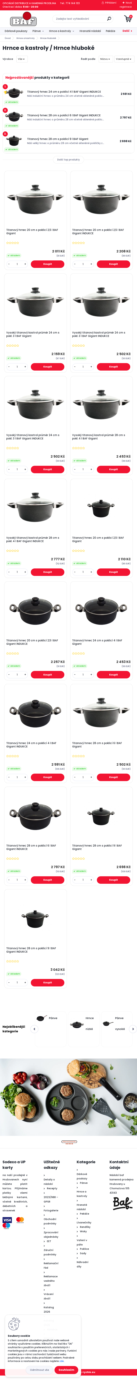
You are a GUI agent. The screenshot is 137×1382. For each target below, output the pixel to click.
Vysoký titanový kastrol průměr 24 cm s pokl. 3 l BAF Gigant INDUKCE (99, 335)
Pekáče (110, 31)
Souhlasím (66, 1370)
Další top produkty (68, 159)
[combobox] (106, 59)
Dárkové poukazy (16, 31)
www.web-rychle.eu (82, 1378)
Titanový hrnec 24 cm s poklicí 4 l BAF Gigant (97, 646)
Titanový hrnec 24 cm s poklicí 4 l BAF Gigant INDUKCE (32, 749)
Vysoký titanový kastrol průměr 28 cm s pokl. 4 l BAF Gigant (98, 439)
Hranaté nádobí (90, 31)
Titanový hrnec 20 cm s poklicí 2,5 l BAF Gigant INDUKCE (98, 232)
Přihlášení (110, 2)
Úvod (7, 38)
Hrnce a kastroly (60, 31)
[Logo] (23, 18)
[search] (109, 20)
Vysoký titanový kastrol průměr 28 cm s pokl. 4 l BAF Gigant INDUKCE (33, 542)
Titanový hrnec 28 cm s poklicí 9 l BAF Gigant (97, 852)
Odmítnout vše (39, 1370)
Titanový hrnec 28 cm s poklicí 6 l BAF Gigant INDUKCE (31, 852)
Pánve (37, 31)
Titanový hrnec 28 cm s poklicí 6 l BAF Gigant (97, 749)
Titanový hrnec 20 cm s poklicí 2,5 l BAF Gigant (32, 232)
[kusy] (17, 264)
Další (126, 31)
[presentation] (34, 1035)
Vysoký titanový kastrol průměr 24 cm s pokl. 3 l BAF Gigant (33, 335)
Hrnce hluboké (48, 38)
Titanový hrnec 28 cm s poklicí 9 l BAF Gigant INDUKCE (31, 956)
